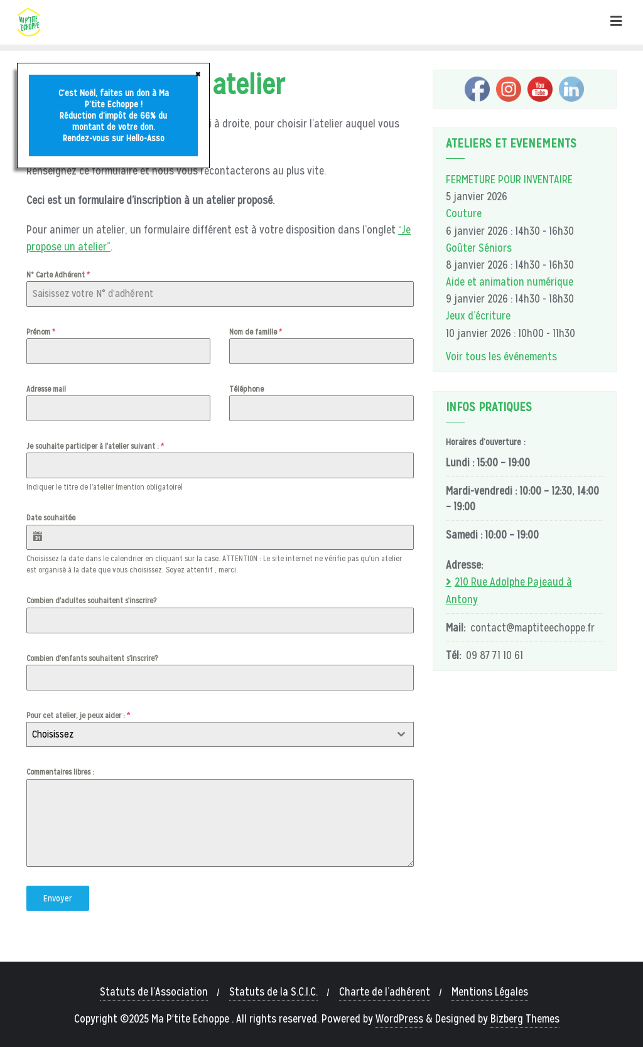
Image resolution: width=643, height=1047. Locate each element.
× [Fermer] (197, 73)
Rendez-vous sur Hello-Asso (114, 138)
